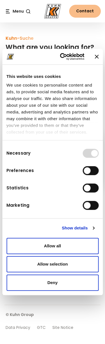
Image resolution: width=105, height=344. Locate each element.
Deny (52, 282)
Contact (85, 11)
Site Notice (62, 327)
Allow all (52, 245)
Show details (75, 228)
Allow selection (52, 264)
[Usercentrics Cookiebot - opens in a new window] (62, 56)
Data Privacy (18, 327)
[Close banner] (97, 57)
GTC (41, 327)
